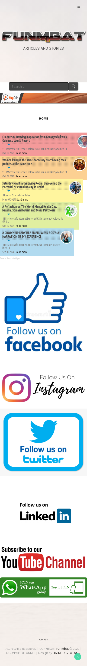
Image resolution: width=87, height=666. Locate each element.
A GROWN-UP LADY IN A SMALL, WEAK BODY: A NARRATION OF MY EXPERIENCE (30, 234)
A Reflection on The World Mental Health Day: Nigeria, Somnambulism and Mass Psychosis (29, 208)
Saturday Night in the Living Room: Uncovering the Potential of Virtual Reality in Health (31, 185)
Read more (22, 153)
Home (43, 118)
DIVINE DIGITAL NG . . (67, 653)
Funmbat (62, 649)
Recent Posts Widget (10, 258)
